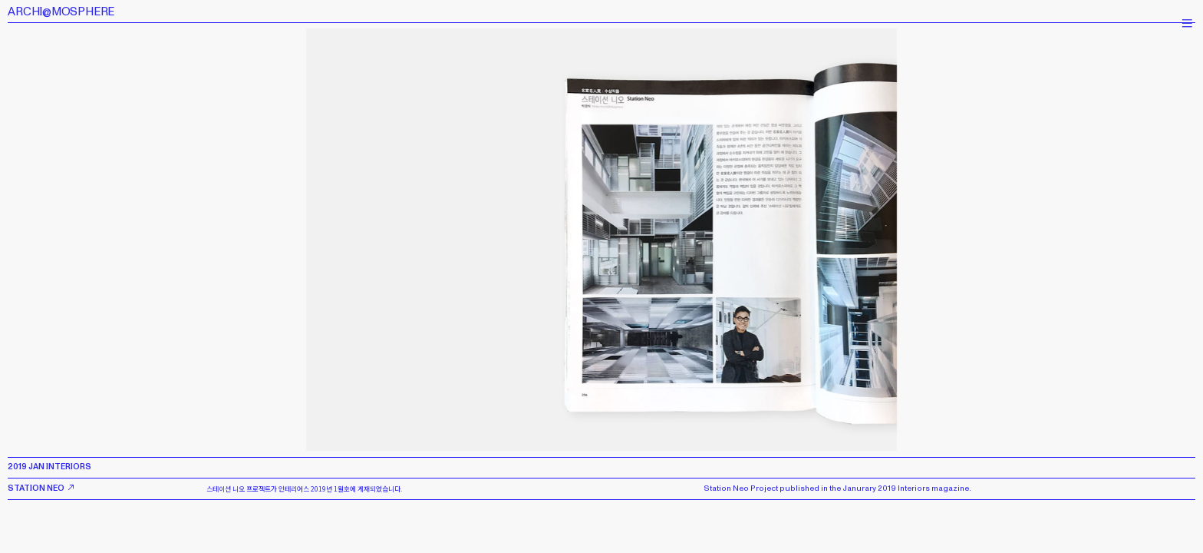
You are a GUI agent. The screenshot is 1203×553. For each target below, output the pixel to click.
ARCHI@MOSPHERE (61, 12)
